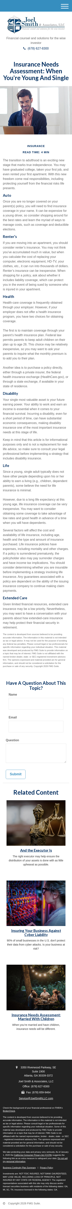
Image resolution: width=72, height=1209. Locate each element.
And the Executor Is (36, 850)
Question (12, 740)
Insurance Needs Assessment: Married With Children (36, 1017)
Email (13, 717)
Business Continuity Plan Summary (19, 1167)
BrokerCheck (9, 1111)
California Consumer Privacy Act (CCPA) (33, 1155)
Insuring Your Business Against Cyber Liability (36, 933)
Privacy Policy (46, 1167)
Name (13, 694)
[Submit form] (16, 774)
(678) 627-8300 (36, 48)
